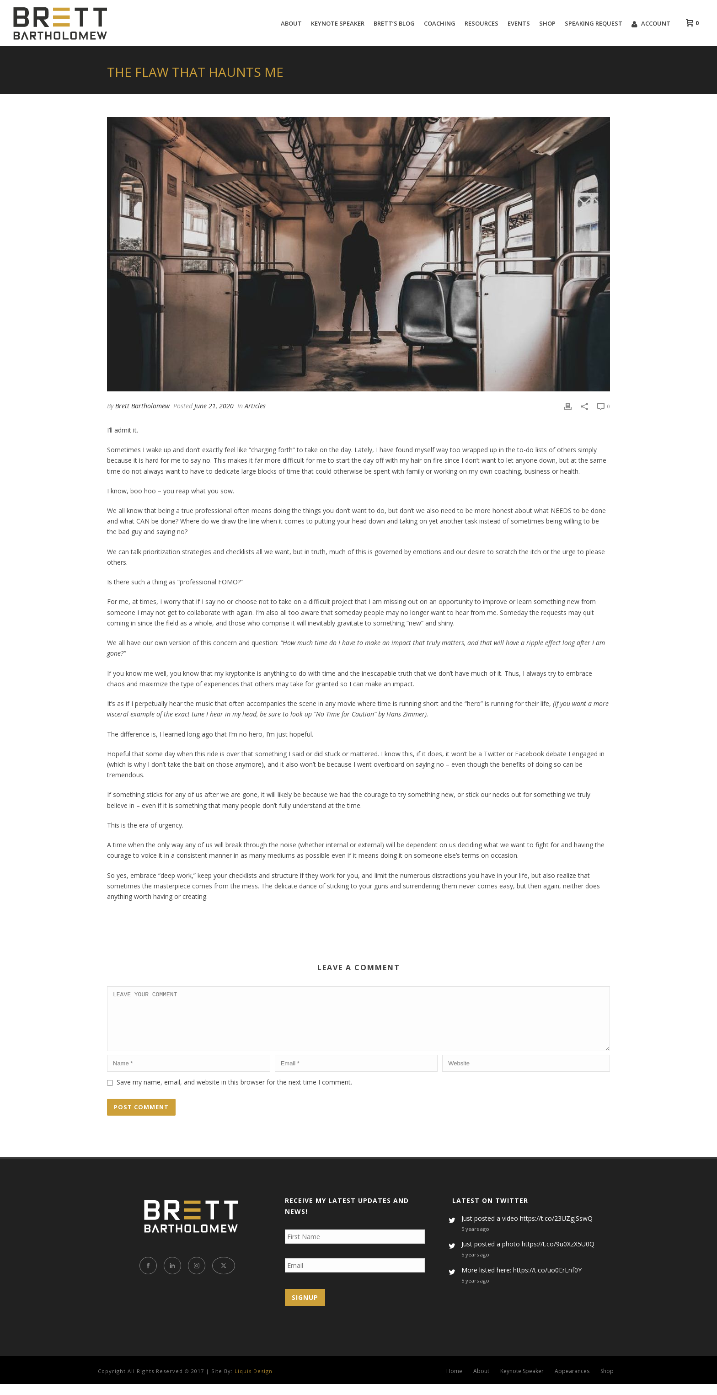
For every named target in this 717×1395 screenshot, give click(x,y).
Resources (481, 23)
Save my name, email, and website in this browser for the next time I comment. (234, 1093)
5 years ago (475, 1239)
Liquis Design (254, 1382)
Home (454, 1382)
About (291, 23)
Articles (255, 405)
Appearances (572, 1382)
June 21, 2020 (214, 405)
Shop (547, 23)
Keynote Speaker (337, 23)
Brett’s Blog (394, 23)
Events (519, 23)
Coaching (439, 23)
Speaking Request (593, 23)
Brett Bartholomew (142, 405)
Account (650, 23)
